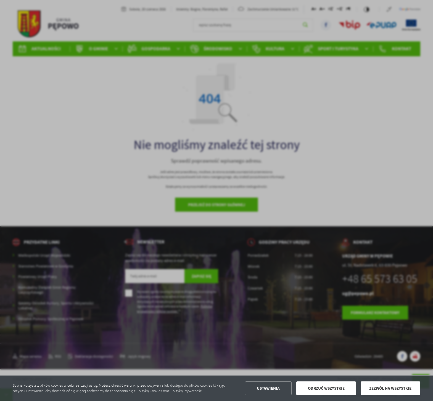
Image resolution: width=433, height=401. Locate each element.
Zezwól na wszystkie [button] (390, 388)
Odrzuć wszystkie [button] (326, 388)
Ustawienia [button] (268, 388)
